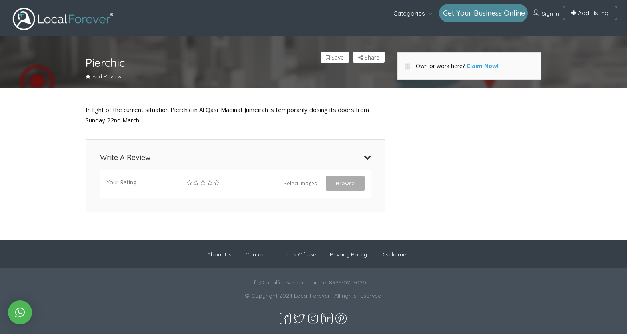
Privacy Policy (348, 254)
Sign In (550, 13)
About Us (219, 254)
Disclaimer (394, 254)
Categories (409, 13)
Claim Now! (483, 66)
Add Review (104, 76)
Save (335, 57)
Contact (256, 254)
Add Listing (590, 13)
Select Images (300, 183)
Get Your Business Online (484, 13)
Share (368, 57)
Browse (345, 183)
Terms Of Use (298, 254)
